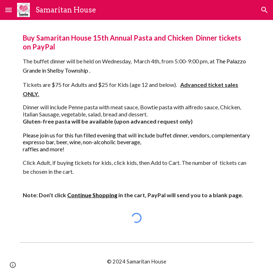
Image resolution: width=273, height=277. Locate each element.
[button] (8, 10)
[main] (136, 116)
